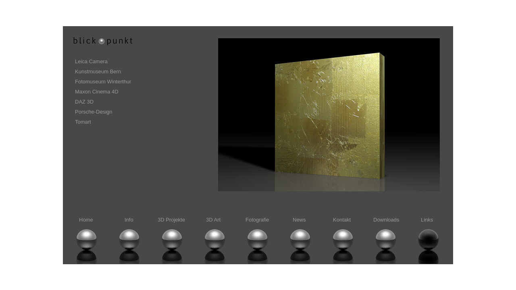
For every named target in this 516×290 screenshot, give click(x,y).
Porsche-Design (93, 112)
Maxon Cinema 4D (97, 92)
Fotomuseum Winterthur (103, 82)
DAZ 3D (84, 102)
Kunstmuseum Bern (98, 71)
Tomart (83, 122)
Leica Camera (91, 61)
